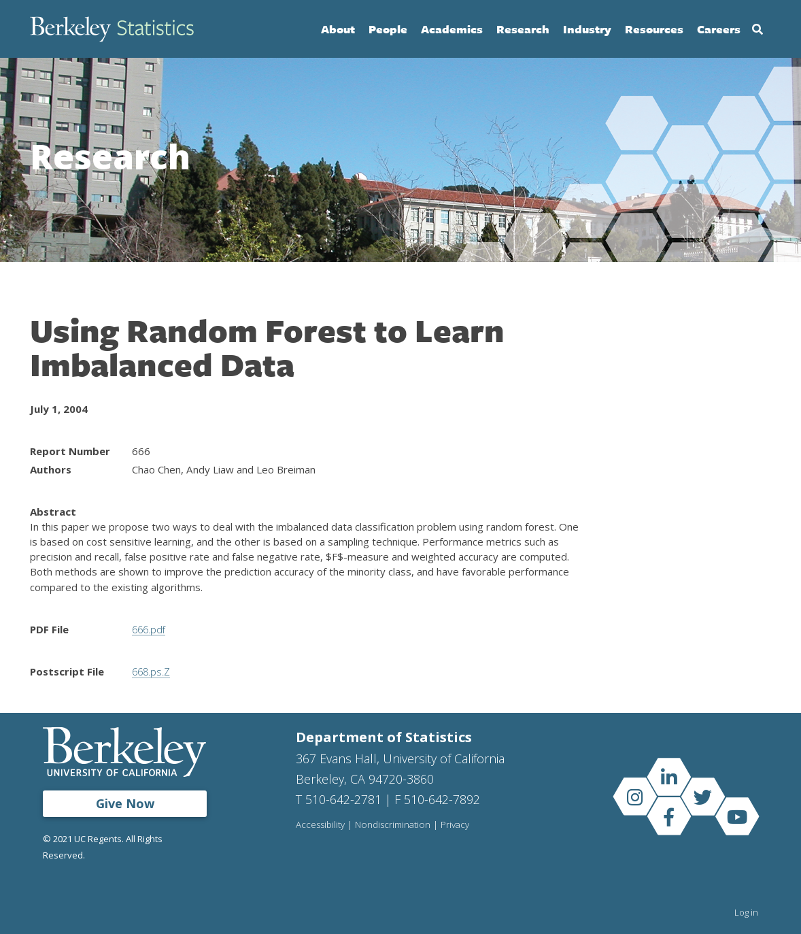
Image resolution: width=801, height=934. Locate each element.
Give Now (125, 803)
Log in (746, 912)
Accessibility (321, 825)
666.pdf (150, 629)
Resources (654, 28)
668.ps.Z (152, 671)
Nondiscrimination (394, 825)
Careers (718, 28)
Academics (452, 28)
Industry (587, 28)
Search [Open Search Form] (757, 29)
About (338, 28)
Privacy (458, 825)
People (388, 28)
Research (522, 28)
